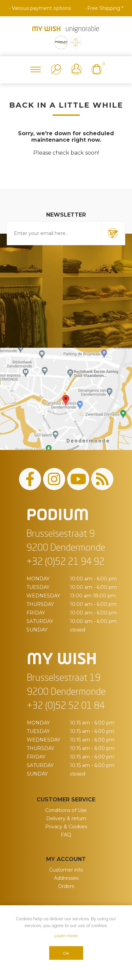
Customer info (66, 870)
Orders (66, 886)
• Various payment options (40, 8)
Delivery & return (66, 818)
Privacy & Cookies (66, 827)
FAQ (66, 835)
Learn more (66, 935)
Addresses (66, 878)
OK (66, 953)
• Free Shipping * (103, 8)
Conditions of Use (66, 810)
